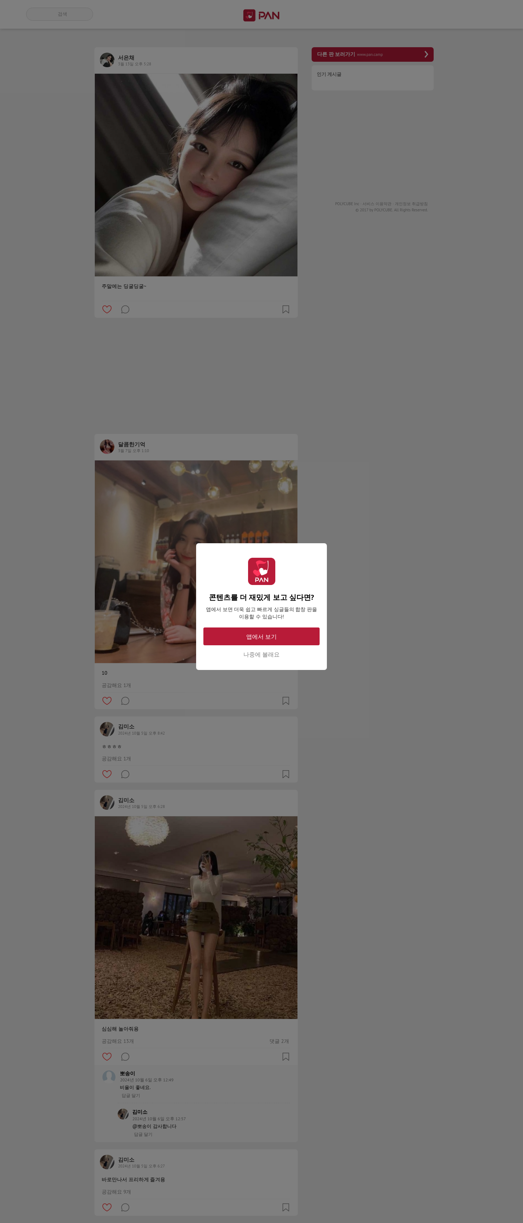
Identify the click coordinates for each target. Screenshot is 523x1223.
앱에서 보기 (261, 636)
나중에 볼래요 (261, 654)
